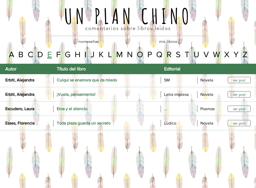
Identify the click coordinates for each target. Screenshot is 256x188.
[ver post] (239, 80)
